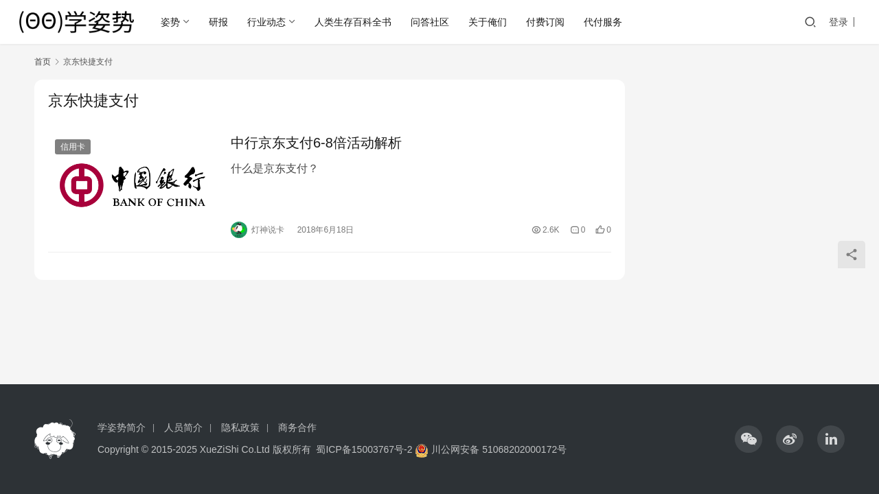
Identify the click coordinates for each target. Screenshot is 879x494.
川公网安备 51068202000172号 (499, 449)
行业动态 (266, 21)
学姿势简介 (122, 427)
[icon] (748, 439)
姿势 (170, 21)
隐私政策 (240, 427)
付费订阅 (545, 21)
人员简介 (183, 427)
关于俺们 (487, 21)
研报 (218, 21)
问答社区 (430, 21)
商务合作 (297, 427)
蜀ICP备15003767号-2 (364, 449)
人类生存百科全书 (353, 21)
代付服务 (603, 21)
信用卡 (72, 147)
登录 (838, 21)
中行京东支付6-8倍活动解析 (316, 142)
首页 (42, 62)
